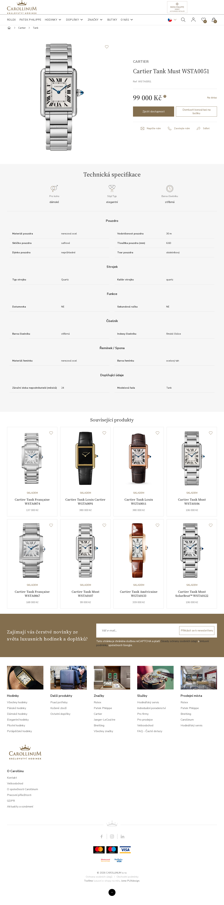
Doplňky (72, 22)
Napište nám (154, 142)
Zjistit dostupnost (153, 125)
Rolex (11, 22)
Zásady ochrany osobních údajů (178, 657)
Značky (93, 22)
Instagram (112, 852)
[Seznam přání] (51, 446)
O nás (125, 22)
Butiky (112, 22)
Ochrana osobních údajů (99, 892)
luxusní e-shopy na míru (107, 896)
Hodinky (51, 22)
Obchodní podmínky (127, 892)
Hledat (183, 22)
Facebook (101, 852)
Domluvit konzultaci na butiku (197, 125)
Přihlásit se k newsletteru (196, 646)
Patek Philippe (30, 22)
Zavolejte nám (182, 142)
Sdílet (206, 142)
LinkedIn (122, 852)
